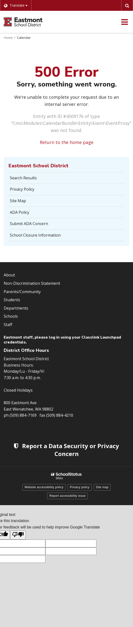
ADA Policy (19, 212)
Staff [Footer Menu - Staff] (8, 324)
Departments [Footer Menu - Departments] (16, 308)
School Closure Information (35, 235)
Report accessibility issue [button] (67, 496)
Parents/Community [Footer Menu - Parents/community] (22, 291)
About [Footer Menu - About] (9, 275)
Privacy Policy (22, 189)
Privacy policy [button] (79, 487)
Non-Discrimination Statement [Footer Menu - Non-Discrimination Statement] (32, 283)
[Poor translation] (18, 535)
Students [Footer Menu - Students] (12, 299)
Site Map (18, 200)
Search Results (23, 178)
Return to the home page (66, 142)
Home (8, 37)
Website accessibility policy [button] (44, 487)
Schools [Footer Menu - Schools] (11, 316)
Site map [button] (102, 487)
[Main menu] (124, 22)
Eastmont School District (38, 165)
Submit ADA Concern (29, 223)
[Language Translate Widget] (15, 5)
